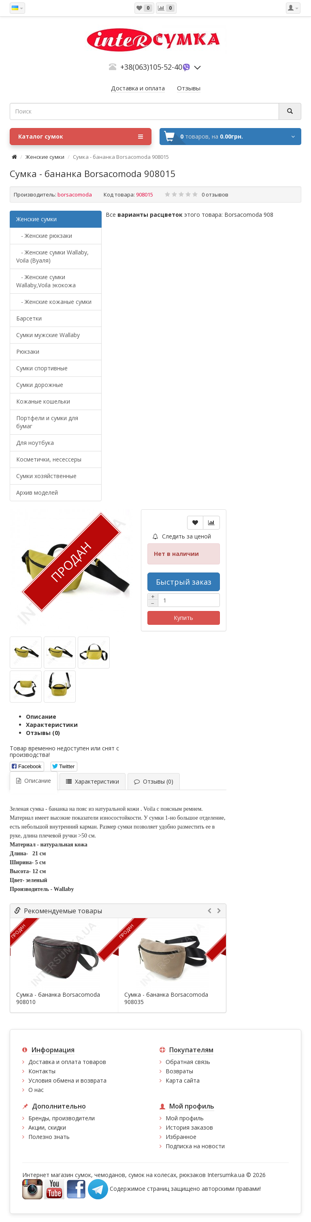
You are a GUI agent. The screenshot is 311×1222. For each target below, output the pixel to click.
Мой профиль (185, 1118)
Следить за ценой (182, 536)
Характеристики (52, 724)
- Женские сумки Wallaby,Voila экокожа (46, 281)
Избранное (181, 1137)
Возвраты (179, 1071)
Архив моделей (37, 492)
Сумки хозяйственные (46, 476)
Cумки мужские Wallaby (48, 335)
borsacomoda (75, 194)
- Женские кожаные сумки (54, 302)
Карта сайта (183, 1080)
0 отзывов (215, 194)
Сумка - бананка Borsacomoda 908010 (58, 998)
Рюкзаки (27, 351)
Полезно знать (49, 1137)
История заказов (189, 1127)
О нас (36, 1090)
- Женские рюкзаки (44, 235)
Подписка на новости (195, 1146)
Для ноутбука (35, 442)
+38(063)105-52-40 (151, 67)
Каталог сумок (80, 136)
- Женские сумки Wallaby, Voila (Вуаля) (52, 256)
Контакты (41, 1071)
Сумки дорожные (39, 385)
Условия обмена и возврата (67, 1080)
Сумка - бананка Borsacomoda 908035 (166, 998)
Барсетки (29, 318)
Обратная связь (188, 1062)
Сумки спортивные (42, 368)
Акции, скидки (47, 1127)
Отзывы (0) (43, 733)
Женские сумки (45, 156)
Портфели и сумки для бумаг (47, 422)
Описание (41, 716)
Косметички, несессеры (48, 459)
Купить (183, 618)
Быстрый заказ (183, 582)
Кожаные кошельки (43, 401)
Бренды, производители (61, 1118)
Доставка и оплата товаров (67, 1062)
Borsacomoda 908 (248, 214)
